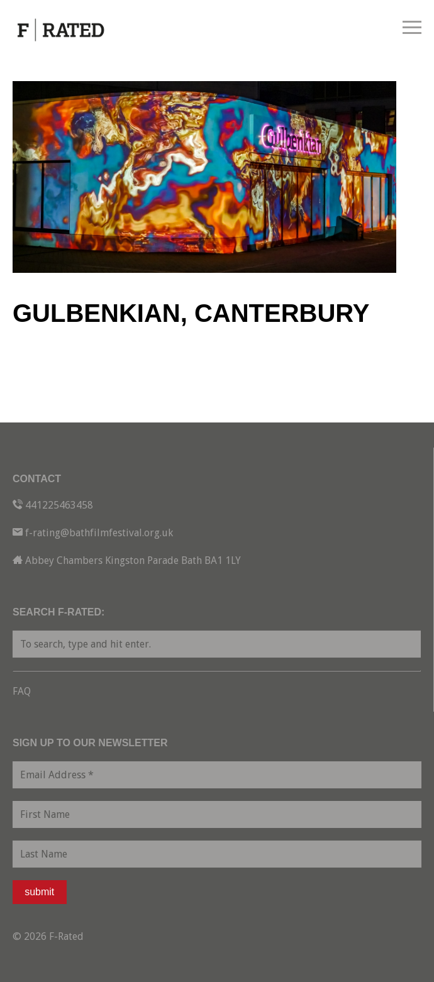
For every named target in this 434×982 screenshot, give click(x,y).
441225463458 (59, 505)
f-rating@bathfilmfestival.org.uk (99, 533)
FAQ (22, 691)
